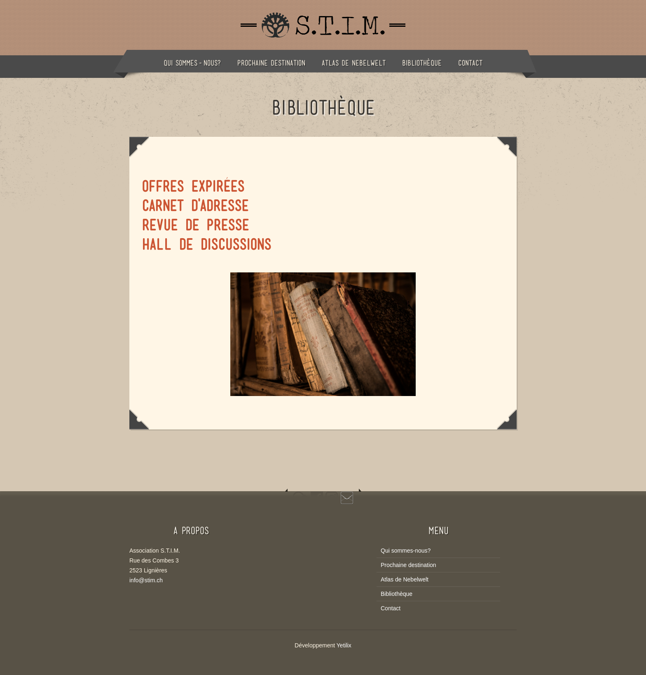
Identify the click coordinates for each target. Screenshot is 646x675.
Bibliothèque (422, 62)
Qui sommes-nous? (192, 62)
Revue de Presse (195, 225)
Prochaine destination (271, 62)
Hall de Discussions (206, 244)
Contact (470, 62)
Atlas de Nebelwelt (354, 62)
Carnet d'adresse (195, 206)
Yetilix (344, 645)
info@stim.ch (146, 580)
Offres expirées (193, 186)
